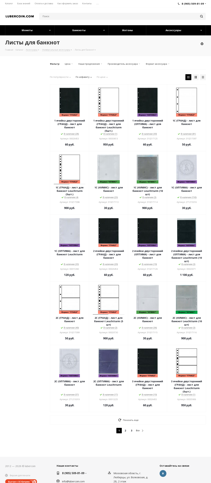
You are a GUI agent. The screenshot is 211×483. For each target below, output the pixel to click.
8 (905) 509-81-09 (73, 473)
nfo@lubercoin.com (74, 481)
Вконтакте (163, 473)
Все (138, 430)
